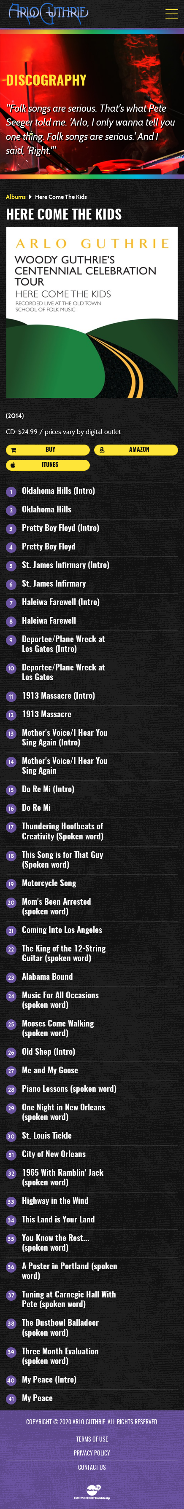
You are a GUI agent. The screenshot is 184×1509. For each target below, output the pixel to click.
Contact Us (92, 1468)
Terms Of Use (92, 1440)
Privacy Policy (92, 1454)
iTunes (35, 465)
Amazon (124, 450)
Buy (33, 450)
